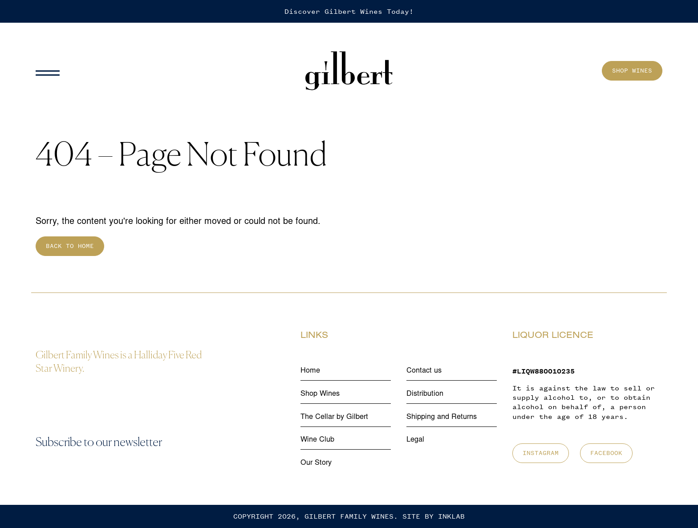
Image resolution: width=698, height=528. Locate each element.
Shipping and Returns (441, 417)
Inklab (451, 516)
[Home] (349, 71)
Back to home (70, 246)
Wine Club (317, 439)
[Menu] (51, 70)
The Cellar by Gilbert (334, 417)
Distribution (424, 394)
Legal (415, 439)
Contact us (424, 370)
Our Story (316, 463)
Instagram (541, 453)
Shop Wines (632, 70)
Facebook (606, 453)
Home (310, 370)
